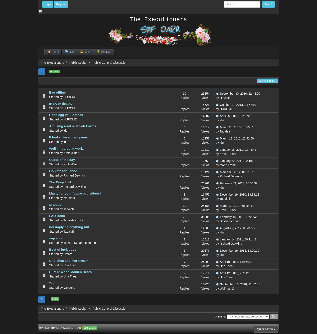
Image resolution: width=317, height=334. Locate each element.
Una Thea (70, 265)
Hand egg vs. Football (66, 115)
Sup (52, 283)
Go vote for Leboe (63, 171)
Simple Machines (70, 328)
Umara (68, 254)
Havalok (225, 97)
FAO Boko (57, 216)
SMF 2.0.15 (44, 328)
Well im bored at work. (66, 148)
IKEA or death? (61, 103)
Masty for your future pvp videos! (75, 193)
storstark (69, 198)
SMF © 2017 (56, 328)
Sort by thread (267, 80)
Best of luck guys (62, 249)
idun (222, 120)
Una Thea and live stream (69, 260)
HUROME (70, 97)
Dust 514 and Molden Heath (70, 272)
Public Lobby (78, 62)
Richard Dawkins (75, 175)
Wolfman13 (227, 288)
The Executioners (158, 20)
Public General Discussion (110, 62)
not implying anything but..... (71, 227)
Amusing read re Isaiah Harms (72, 126)
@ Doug (55, 204)
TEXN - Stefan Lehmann (80, 242)
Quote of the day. (62, 159)
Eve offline (57, 92)
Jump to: (220, 316)
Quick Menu (266, 329)
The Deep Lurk (60, 182)
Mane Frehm (228, 165)
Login (47, 4)
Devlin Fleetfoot (230, 221)
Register (61, 4)
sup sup (55, 238)
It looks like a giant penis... (69, 137)
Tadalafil (225, 131)
